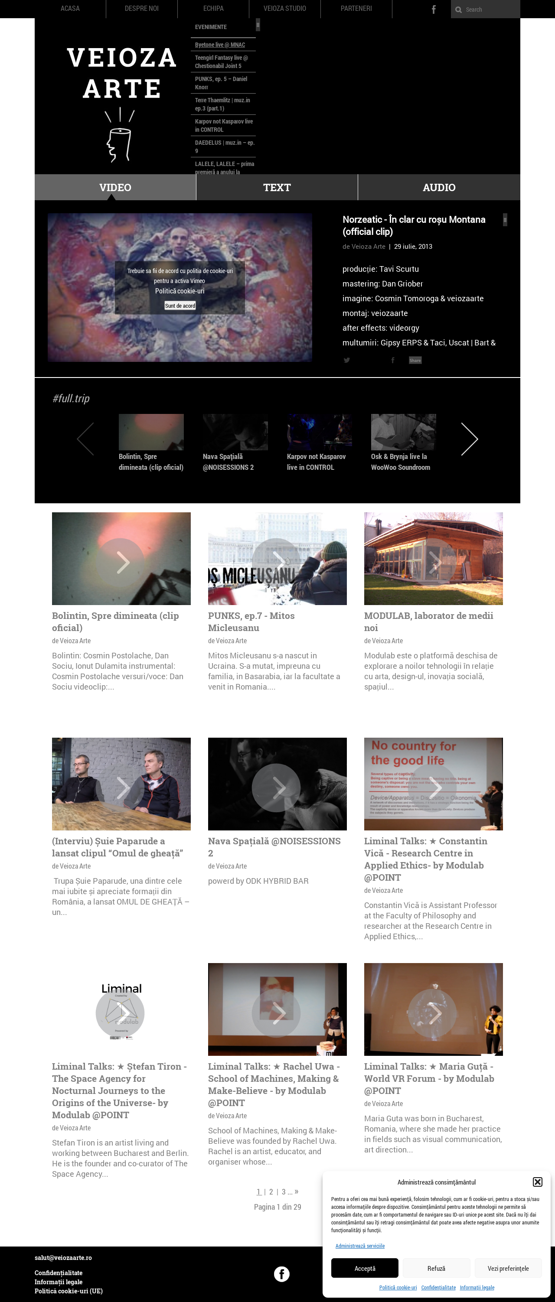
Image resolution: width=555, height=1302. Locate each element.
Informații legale (477, 1287)
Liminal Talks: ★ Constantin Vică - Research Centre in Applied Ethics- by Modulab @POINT (425, 859)
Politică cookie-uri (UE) (69, 1291)
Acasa (70, 8)
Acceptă (365, 1268)
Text (277, 187)
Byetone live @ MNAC (220, 44)
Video (115, 187)
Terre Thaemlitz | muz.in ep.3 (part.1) (222, 104)
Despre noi (142, 8)
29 (297, 1206)
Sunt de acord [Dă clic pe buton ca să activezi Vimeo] (180, 305)
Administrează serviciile (360, 1245)
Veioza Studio (285, 8)
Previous (85, 439)
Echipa (213, 8)
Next (469, 439)
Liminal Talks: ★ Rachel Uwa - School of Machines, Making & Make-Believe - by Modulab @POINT (274, 1084)
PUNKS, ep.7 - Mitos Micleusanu (251, 621)
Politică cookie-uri (398, 1287)
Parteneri (356, 8)
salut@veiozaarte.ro (63, 1257)
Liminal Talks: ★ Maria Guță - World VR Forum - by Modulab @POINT (429, 1078)
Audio (439, 187)
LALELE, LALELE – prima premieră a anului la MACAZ (224, 171)
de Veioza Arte (364, 246)
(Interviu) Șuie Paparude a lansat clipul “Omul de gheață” (117, 847)
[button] (537, 1182)
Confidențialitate (438, 1287)
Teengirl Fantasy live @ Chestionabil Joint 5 (221, 61)
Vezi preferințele (508, 1268)
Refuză (436, 1268)
